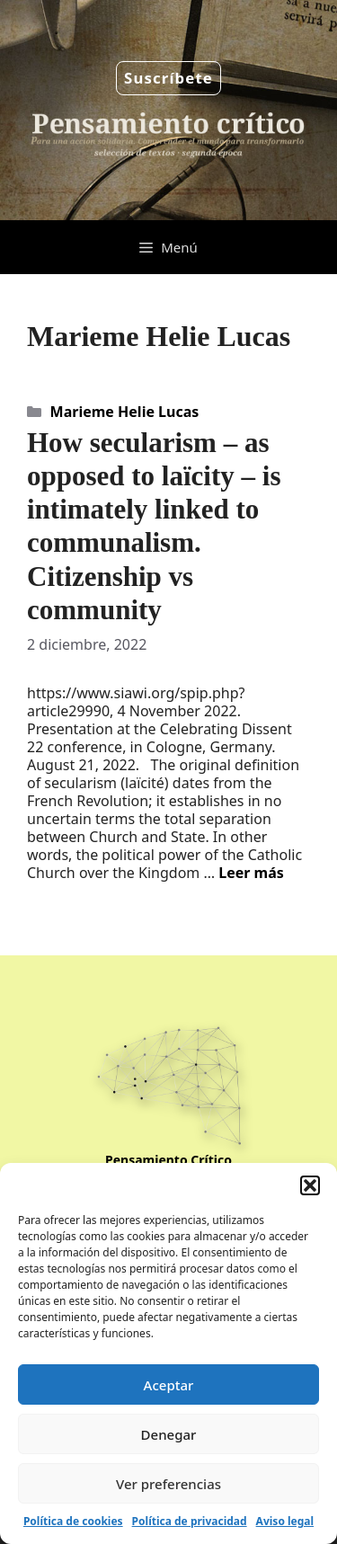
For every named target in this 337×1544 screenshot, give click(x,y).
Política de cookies (73, 1521)
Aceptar (169, 1385)
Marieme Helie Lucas (125, 411)
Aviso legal (285, 1521)
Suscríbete (168, 77)
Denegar (169, 1434)
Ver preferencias (168, 1484)
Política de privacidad (189, 1521)
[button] (310, 1185)
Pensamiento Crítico (168, 1159)
